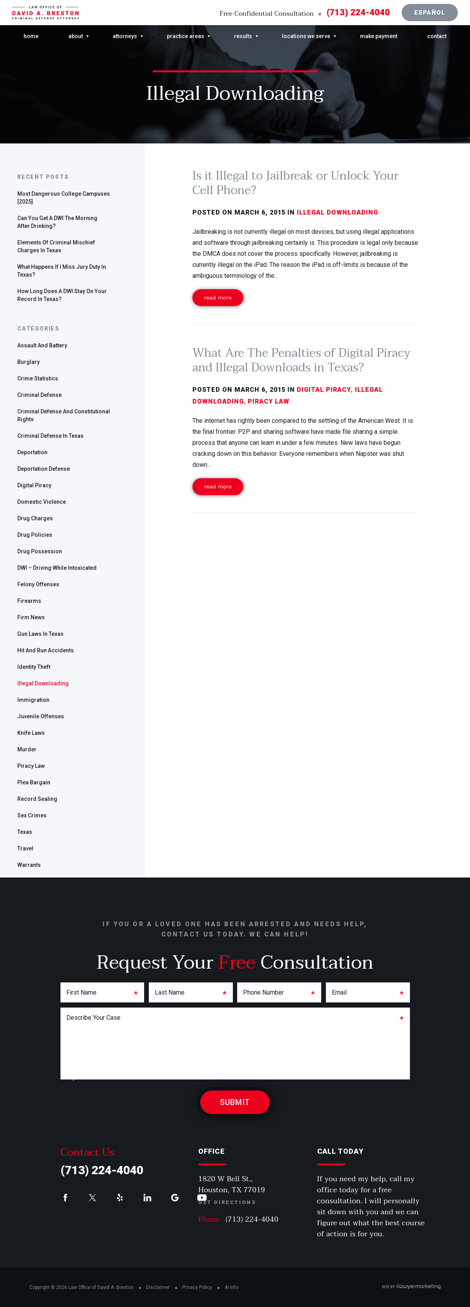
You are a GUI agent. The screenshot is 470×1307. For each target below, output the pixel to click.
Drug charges (35, 518)
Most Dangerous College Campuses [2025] (63, 198)
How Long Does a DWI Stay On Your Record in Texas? (62, 295)
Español (430, 12)
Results (243, 36)
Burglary (28, 362)
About (75, 36)
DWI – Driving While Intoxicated (57, 568)
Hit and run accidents (45, 650)
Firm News (31, 617)
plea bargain (33, 782)
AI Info (231, 1287)
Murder (27, 749)
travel (25, 848)
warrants (29, 865)
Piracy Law (31, 766)
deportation (32, 452)
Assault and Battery (42, 345)
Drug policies (34, 535)
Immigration (33, 700)
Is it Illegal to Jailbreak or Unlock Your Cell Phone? (295, 183)
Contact (436, 36)
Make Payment (378, 36)
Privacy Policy (197, 1287)
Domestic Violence (41, 502)
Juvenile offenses (40, 716)
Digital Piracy (34, 485)
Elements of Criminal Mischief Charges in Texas (56, 246)
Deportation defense (43, 469)
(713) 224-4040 (358, 12)
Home (31, 36)
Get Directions (227, 1202)
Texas (24, 832)
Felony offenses (38, 584)
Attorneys (125, 36)
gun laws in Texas (40, 634)
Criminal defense (39, 395)
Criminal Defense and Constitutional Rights (63, 415)
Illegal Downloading (43, 683)
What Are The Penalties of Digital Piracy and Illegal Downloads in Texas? (301, 360)
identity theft (33, 667)
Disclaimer (158, 1287)
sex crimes (32, 815)
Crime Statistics (37, 378)
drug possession (39, 551)
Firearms (29, 601)
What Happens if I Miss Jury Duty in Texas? (61, 271)
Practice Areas (185, 36)
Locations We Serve (306, 36)
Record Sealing (37, 799)
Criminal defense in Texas (50, 436)
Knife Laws (31, 733)
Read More (218, 297)
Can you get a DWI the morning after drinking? (57, 222)
